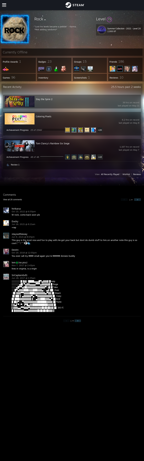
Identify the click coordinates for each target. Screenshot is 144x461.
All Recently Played (110, 174)
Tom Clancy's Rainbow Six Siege (52, 143)
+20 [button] (100, 130)
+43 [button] (100, 157)
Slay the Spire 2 (44, 99)
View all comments (12, 199)
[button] (119, 19)
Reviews (137, 174)
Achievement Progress (17, 130)
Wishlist (126, 174)
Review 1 (15, 164)
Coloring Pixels (43, 116)
